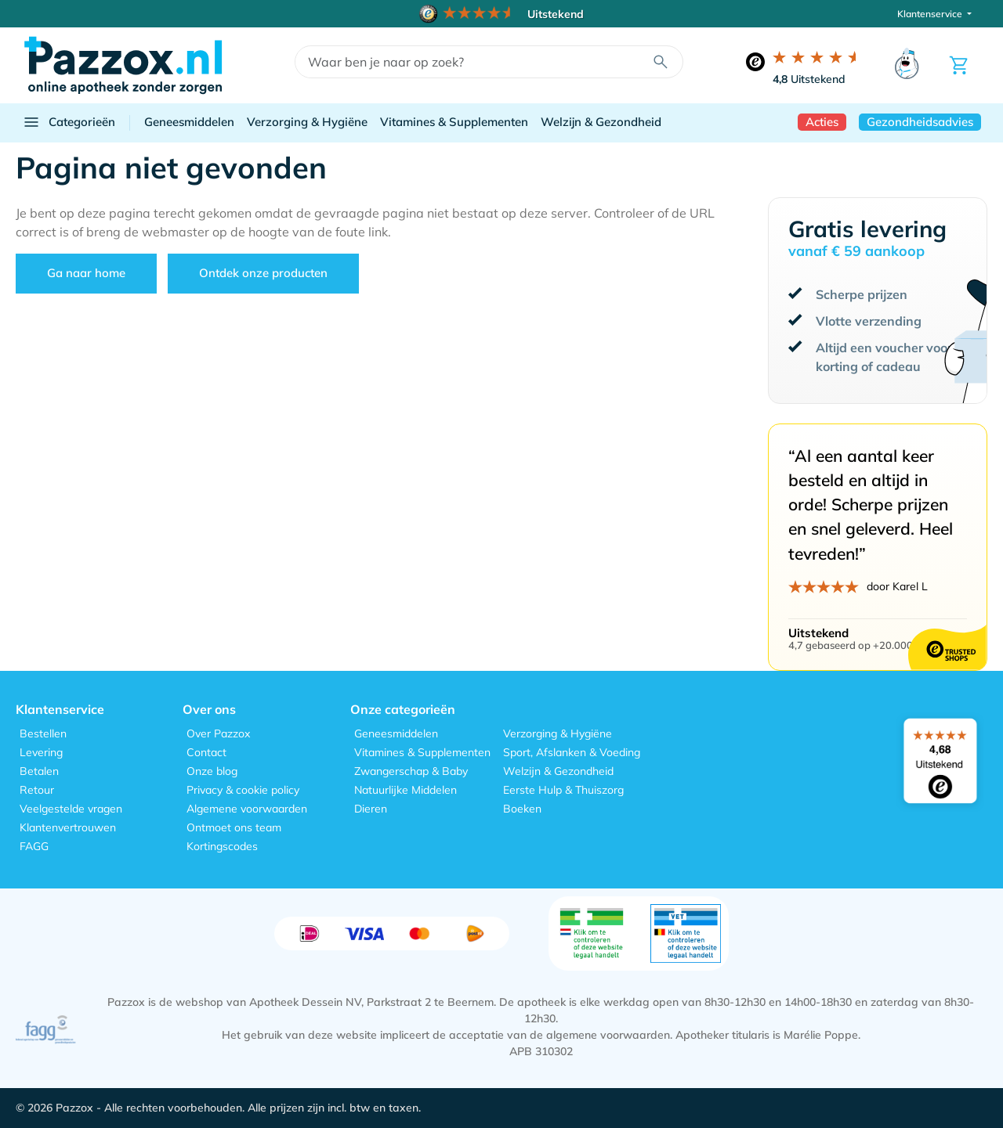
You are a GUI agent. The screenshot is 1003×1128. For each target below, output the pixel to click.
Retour (37, 790)
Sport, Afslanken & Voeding (571, 752)
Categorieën (68, 122)
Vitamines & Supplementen (454, 121)
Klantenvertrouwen (68, 827)
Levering (41, 752)
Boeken (522, 809)
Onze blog (211, 771)
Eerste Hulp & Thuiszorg (563, 790)
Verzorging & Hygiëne (307, 121)
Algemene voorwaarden (246, 809)
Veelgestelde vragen (71, 809)
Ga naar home (86, 272)
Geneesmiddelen (189, 121)
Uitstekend (809, 79)
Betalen (39, 771)
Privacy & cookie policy (242, 790)
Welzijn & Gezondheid (601, 121)
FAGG (34, 846)
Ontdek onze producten (263, 272)
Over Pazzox (218, 733)
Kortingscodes (222, 846)
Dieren (370, 809)
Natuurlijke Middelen (405, 790)
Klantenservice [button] (931, 14)
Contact (206, 752)
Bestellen (43, 733)
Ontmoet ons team (233, 827)
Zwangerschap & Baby (411, 771)
